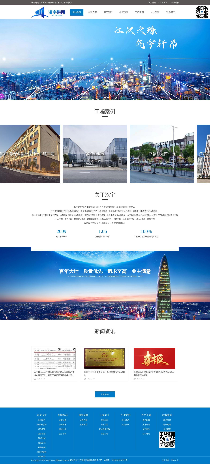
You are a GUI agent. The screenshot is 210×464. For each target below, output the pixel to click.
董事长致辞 (41, 425)
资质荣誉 (42, 429)
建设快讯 (62, 429)
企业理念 (125, 420)
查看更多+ (105, 394)
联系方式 (167, 420)
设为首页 (152, 3)
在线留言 (163, 3)
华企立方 (175, 460)
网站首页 (76, 12)
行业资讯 (62, 425)
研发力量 (83, 420)
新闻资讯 (108, 12)
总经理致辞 (41, 452)
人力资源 (155, 12)
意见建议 (167, 429)
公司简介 (42, 420)
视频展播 (42, 447)
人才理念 (146, 425)
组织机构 (42, 438)
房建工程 (104, 425)
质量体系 (83, 425)
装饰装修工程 (104, 429)
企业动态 (62, 420)
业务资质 (42, 434)
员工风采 (146, 429)
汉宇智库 (62, 434)
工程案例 (139, 12)
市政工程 (104, 420)
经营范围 (123, 12)
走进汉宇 (92, 12)
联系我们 (175, 3)
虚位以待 (146, 420)
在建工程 (104, 434)
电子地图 (167, 425)
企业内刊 (125, 425)
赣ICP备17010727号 (120, 460)
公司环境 (146, 434)
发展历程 (42, 443)
